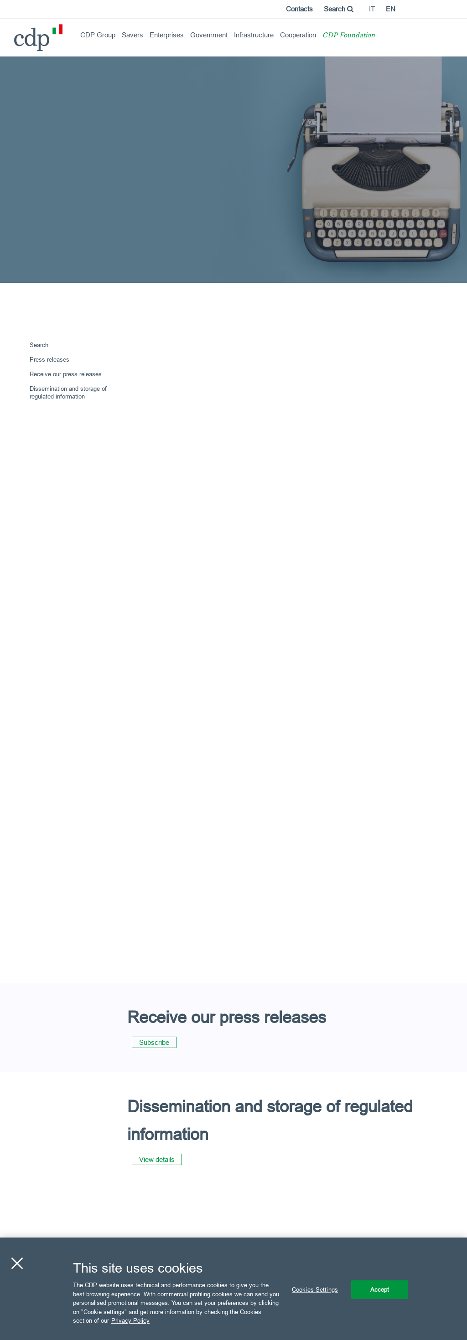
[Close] (17, 1263)
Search (338, 9)
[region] (233, 1289)
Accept (379, 1289)
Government (209, 35)
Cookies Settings (315, 1289)
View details (157, 1159)
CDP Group (97, 35)
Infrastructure (254, 35)
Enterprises (167, 35)
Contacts (299, 9)
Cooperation (298, 35)
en (390, 9)
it (372, 9)
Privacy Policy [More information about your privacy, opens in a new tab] (130, 1320)
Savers (132, 35)
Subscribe (154, 1042)
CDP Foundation (348, 35)
